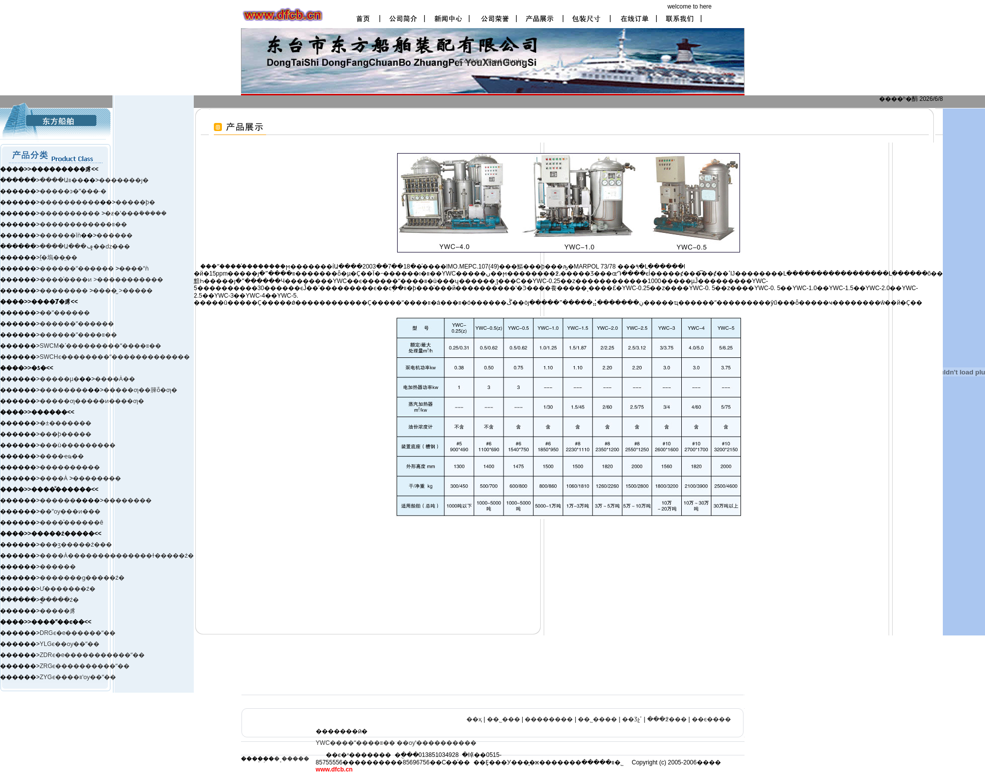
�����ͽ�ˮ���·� (73, 191)
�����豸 (58, 610)
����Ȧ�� (115, 378)
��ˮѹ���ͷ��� (70, 511)
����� (137, 290)
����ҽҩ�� (62, 456)
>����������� (128, 279)
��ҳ (474, 719)
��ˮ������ (65, 312)
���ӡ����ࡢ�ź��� (76, 544)
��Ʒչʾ (632, 719)
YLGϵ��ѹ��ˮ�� (69, 643)
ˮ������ (95, 268)
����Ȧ (54, 478)
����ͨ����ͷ (66, 279)
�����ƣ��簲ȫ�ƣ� (140, 390)
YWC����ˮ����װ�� (355, 742)
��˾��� (503, 719)
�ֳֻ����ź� (59, 599)
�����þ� (135, 202)
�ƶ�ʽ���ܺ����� (136, 213)
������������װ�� (83, 224)
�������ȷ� (124, 180)
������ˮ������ (77, 323)
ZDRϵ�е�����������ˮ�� (92, 655)
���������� (70, 202)
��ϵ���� (711, 719)
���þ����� (65, 434)
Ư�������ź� (67, 588)
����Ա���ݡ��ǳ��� (85, 246)
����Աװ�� (61, 180)
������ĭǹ (60, 235)
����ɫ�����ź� (161, 555)
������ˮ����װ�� (78, 334)
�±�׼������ (65, 423)
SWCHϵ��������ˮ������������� (115, 356)
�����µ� (59, 378)
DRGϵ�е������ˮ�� (77, 632)
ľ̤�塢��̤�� (58, 257)
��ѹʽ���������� (436, 742)
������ (114, 235)
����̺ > (107, 290)
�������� (64, 290)
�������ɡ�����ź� (82, 577)
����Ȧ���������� (84, 555)
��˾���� (597, 719)
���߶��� (667, 719)
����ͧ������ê (71, 522)
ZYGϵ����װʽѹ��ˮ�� (78, 677)
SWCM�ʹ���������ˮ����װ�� (100, 345)
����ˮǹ (134, 268)
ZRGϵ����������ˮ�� (85, 666)
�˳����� (291, 758)
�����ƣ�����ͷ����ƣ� (92, 401)
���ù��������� (77, 445)
